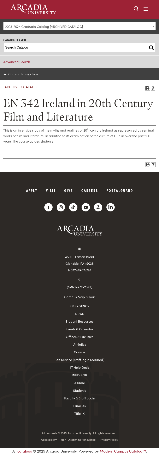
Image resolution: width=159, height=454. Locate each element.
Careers (89, 190)
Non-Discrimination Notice (78, 439)
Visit (51, 190)
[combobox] (79, 26)
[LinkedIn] (110, 207)
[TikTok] (73, 207)
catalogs (24, 451)
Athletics (79, 344)
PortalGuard (119, 190)
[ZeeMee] (98, 207)
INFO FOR (79, 375)
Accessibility (49, 439)
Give (68, 190)
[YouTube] (86, 207)
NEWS (79, 313)
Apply (32, 190)
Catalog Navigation (23, 74)
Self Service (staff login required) (79, 359)
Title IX (79, 413)
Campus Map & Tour (79, 296)
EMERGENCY (79, 306)
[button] (136, 9)
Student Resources (79, 321)
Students (79, 390)
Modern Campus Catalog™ (123, 451)
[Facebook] (48, 207)
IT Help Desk (79, 367)
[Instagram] (61, 207)
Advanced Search (16, 61)
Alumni (79, 382)
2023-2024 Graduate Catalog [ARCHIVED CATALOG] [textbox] (44, 26)
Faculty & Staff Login (79, 398)
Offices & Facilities (79, 336)
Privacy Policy (109, 439)
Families (79, 406)
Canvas (79, 352)
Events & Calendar (79, 329)
